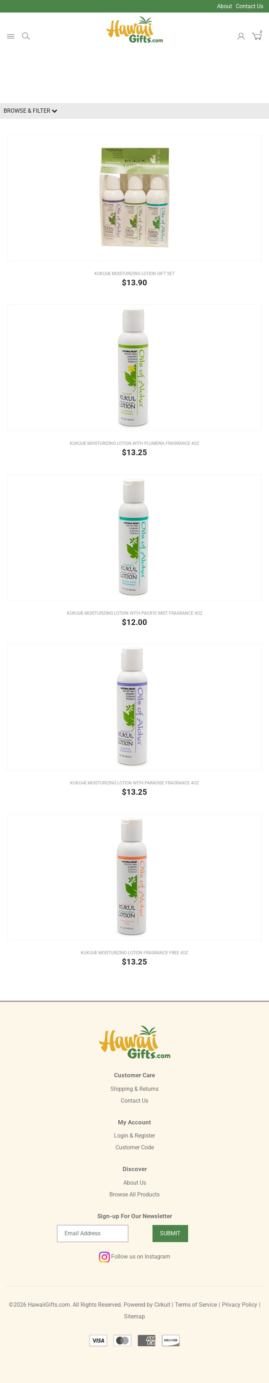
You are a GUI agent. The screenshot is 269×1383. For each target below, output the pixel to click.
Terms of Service (196, 1304)
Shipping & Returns (134, 1088)
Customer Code (134, 1147)
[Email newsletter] (92, 1233)
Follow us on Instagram (134, 1256)
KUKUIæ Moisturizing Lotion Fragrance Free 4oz (134, 952)
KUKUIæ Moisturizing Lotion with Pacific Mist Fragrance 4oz (134, 613)
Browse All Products (134, 1194)
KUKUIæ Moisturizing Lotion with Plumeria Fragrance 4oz (134, 443)
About (224, 6)
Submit (170, 1233)
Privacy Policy (239, 1304)
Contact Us (249, 6)
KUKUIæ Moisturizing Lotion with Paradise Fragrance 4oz (134, 783)
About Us (134, 1182)
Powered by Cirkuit (147, 1304)
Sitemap (134, 1316)
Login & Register (134, 1135)
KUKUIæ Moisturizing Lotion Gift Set (134, 273)
